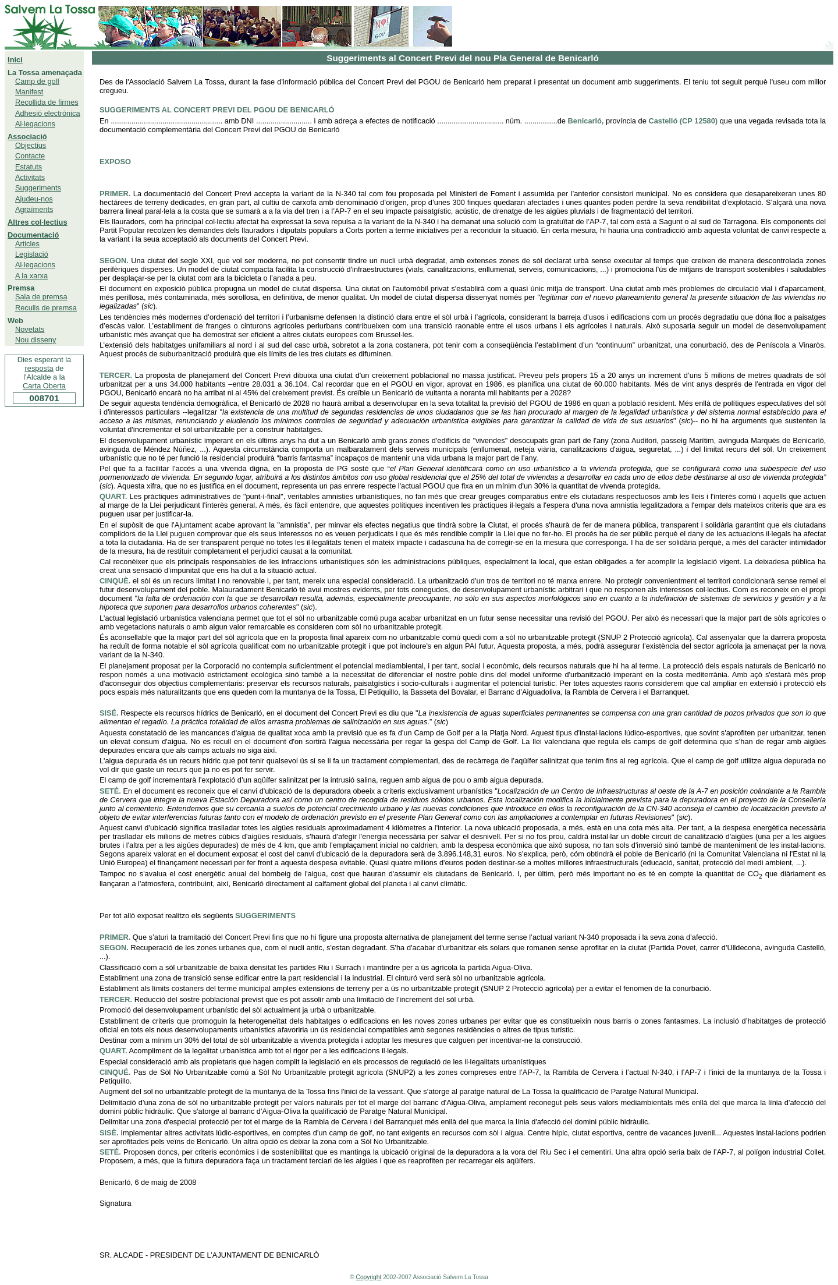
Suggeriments (38, 187)
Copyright (369, 1277)
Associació (27, 136)
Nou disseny (35, 339)
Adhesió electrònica (47, 113)
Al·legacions (35, 123)
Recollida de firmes (47, 102)
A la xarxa (31, 275)
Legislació (31, 254)
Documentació (33, 235)
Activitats (30, 177)
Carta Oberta (44, 385)
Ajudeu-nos (34, 198)
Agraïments (34, 209)
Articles (27, 243)
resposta (39, 368)
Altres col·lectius (37, 222)
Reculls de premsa (46, 307)
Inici (15, 59)
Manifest (29, 91)
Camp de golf (37, 81)
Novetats (30, 329)
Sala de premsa (41, 296)
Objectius (30, 145)
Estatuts (28, 166)
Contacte (30, 155)
